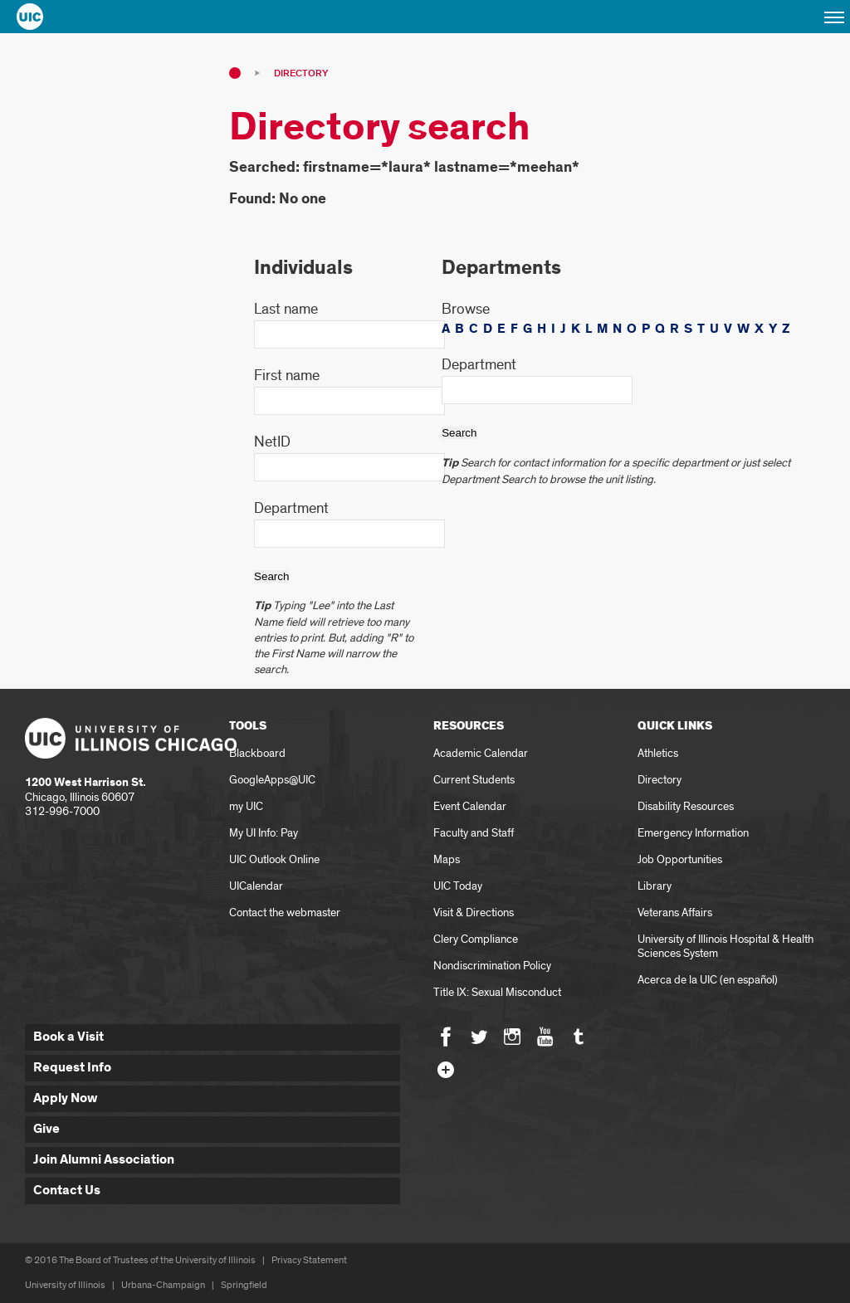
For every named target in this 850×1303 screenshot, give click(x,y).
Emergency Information (693, 833)
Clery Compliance (475, 939)
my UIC (246, 806)
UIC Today (457, 886)
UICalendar (256, 886)
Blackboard (257, 753)
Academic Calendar (480, 753)
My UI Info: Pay (263, 833)
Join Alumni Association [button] (103, 1160)
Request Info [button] (72, 1067)
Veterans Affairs (675, 912)
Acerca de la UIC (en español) (708, 980)
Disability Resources (686, 806)
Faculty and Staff (473, 833)
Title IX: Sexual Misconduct (497, 992)
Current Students (474, 780)
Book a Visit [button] (68, 1037)
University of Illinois (65, 1285)
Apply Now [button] (65, 1098)
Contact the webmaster (284, 912)
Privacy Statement (309, 1260)
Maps (446, 859)
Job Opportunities (680, 859)
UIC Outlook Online (274, 859)
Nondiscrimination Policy (492, 966)
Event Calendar (469, 806)
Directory (301, 73)
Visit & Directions (473, 912)
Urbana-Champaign (163, 1285)
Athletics (658, 753)
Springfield (244, 1285)
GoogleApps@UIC (272, 780)
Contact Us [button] (66, 1190)
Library (655, 886)
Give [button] (46, 1129)
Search (271, 576)
